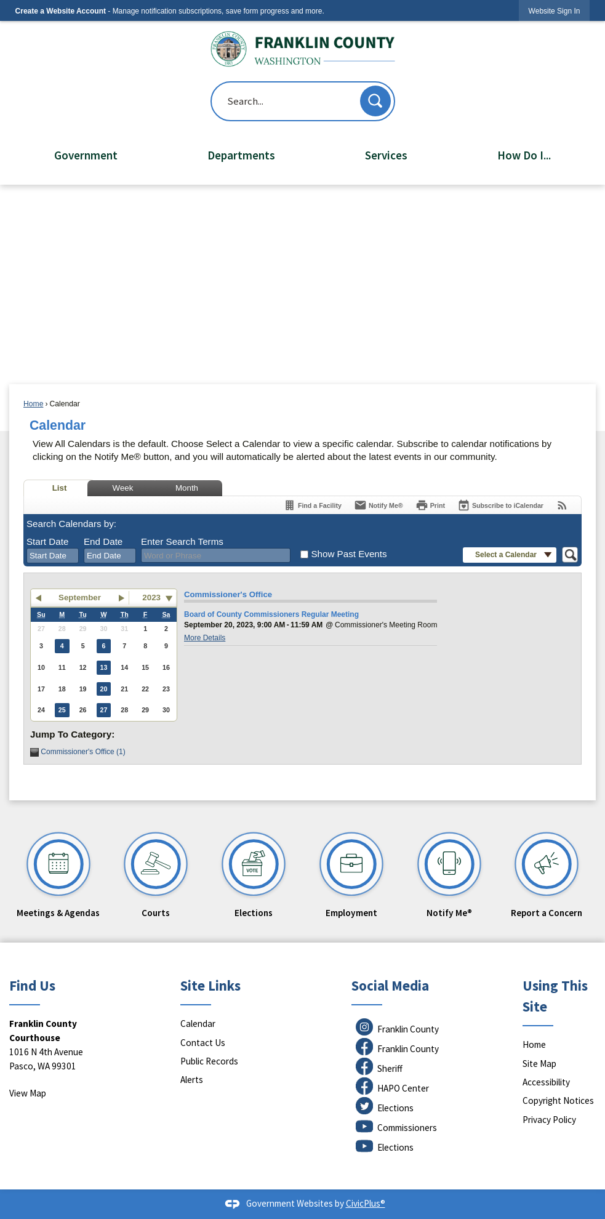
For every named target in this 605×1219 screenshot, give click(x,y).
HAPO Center (403, 1088)
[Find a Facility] (312, 505)
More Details (204, 638)
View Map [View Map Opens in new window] (27, 1093)
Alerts (191, 1079)
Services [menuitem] (386, 155)
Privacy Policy (549, 1119)
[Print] (430, 505)
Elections (395, 1108)
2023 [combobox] (151, 597)
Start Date (47, 541)
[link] (554, 11)
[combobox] (52, 556)
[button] (375, 101)
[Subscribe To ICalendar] (500, 505)
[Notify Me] (378, 505)
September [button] (79, 597)
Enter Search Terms (182, 541)
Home (33, 404)
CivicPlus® (365, 1203)
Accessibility (546, 1082)
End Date (103, 541)
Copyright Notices (558, 1100)
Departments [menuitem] (241, 155)
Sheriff (390, 1068)
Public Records (209, 1061)
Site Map (539, 1063)
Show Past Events (349, 554)
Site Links (210, 985)
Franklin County (408, 1029)
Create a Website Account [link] (60, 11)
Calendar (197, 1023)
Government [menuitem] (86, 155)
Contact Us (202, 1042)
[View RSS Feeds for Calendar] (562, 505)
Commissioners (407, 1127)
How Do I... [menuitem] (524, 155)
